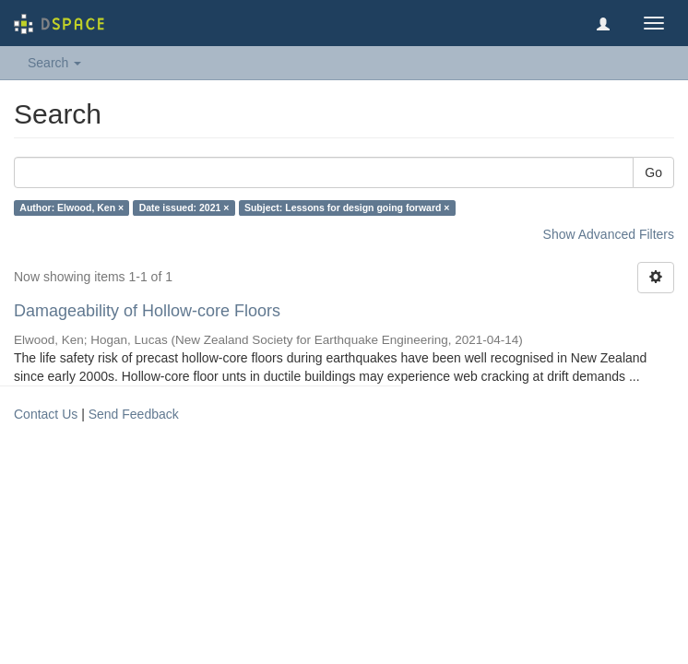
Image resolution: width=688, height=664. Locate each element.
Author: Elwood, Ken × (71, 207)
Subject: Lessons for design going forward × (347, 207)
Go (653, 172)
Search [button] (54, 62)
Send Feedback (134, 414)
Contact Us (45, 414)
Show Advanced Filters (608, 234)
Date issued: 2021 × (184, 207)
